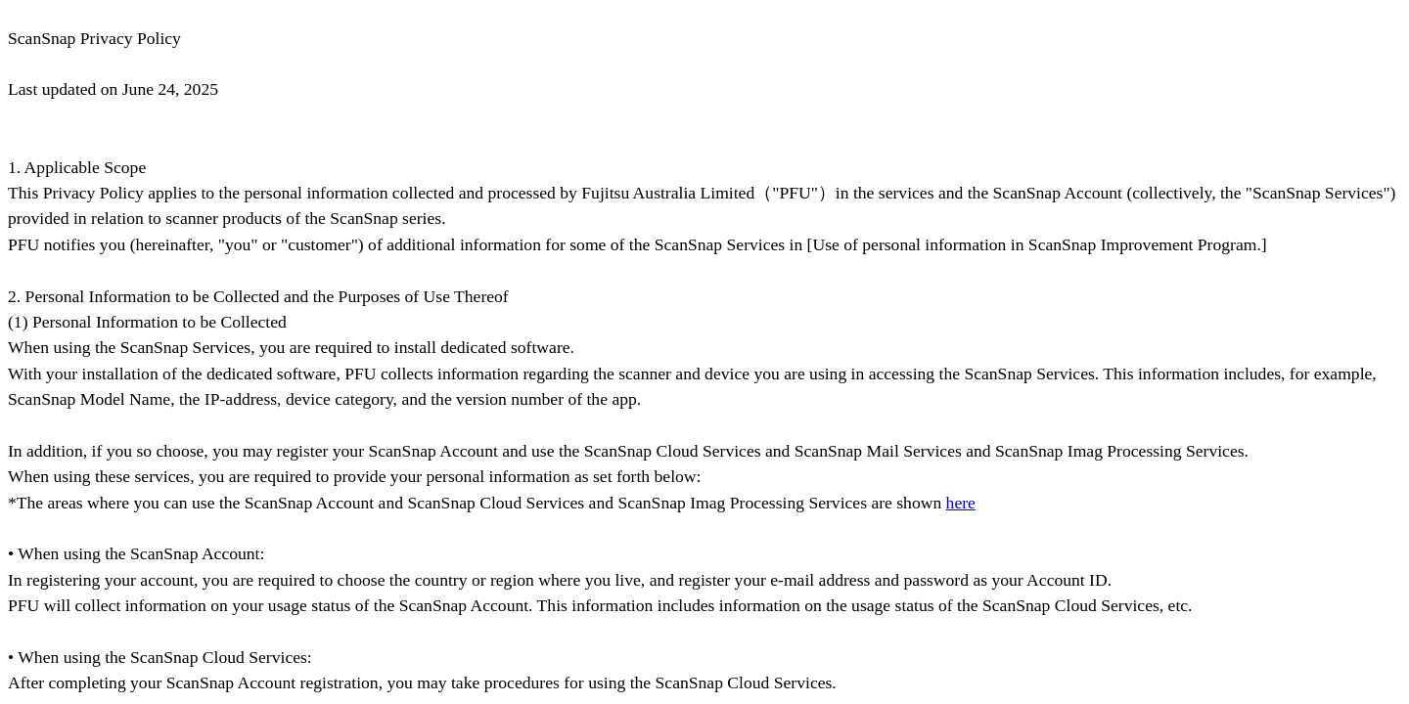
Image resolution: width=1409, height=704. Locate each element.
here (961, 502)
